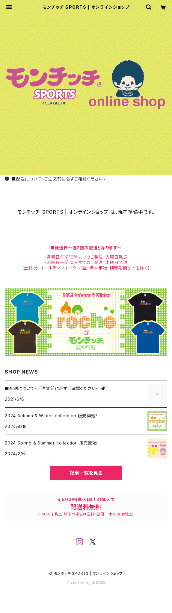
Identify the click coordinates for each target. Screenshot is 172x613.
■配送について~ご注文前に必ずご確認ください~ (55, 178)
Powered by (86, 583)
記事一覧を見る (86, 473)
